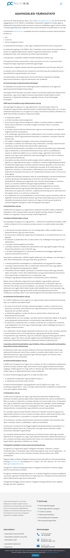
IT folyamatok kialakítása (46, 514)
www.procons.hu (18, 31)
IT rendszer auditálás (44, 511)
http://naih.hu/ (14, 461)
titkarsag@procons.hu (44, 21)
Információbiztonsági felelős (47, 520)
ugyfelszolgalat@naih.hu (15, 464)
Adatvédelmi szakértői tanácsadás (16, 537)
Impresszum (8, 547)
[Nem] (68, 553)
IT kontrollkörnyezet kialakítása (48, 517)
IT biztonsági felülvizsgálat (46, 505)
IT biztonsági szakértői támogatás (49, 508)
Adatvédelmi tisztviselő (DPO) (14, 534)
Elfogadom (35, 555)
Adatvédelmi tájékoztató (13, 544)
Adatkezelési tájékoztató (52, 552)
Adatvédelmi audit (11, 540)
